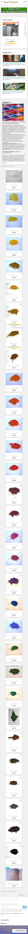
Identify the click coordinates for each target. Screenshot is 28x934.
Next (26, 33)
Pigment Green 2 (14, 681)
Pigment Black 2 (14, 861)
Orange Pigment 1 (14, 388)
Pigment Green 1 (14, 658)
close (13, 932)
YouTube (6, 899)
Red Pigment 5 (14, 523)
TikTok (16, 899)
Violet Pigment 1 (14, 591)
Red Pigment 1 (14, 433)
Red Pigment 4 (14, 501)
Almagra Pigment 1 (14, 749)
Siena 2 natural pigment (14, 366)
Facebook (2, 899)
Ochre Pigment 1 (14, 298)
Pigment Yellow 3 (14, 253)
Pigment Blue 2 (14, 636)
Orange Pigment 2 (14, 411)
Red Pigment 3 (14, 478)
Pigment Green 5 (14, 726)
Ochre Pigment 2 (14, 321)
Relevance (14, 163)
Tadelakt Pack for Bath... (10, 39)
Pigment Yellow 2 (14, 230)
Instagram (13, 899)
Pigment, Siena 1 (14, 343)
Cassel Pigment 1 (14, 816)
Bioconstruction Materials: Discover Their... (13, 91)
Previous (2, 33)
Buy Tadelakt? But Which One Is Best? (12, 63)
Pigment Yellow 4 (14, 276)
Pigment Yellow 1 (14, 208)
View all (14, 52)
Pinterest (9, 899)
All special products (8, 45)
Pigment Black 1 (14, 839)
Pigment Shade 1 (14, 771)
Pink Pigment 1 (14, 546)
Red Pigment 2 (14, 456)
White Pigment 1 (14, 185)
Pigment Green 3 (14, 703)
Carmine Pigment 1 (14, 568)
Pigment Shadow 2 (14, 794)
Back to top (22, 895)
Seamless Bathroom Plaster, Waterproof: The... (14, 77)
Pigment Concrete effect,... (14, 884)
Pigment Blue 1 (14, 613)
